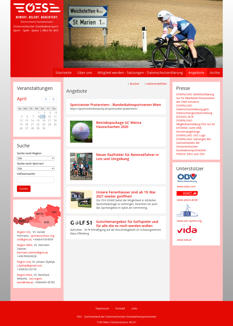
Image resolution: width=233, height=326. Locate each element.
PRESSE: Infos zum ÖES (190, 154)
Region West (24, 275)
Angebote (196, 72)
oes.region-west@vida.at (30, 280)
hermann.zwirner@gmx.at (32, 252)
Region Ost (23, 232)
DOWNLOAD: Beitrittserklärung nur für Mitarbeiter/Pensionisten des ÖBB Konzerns (195, 98)
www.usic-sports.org (189, 220)
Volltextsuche (26, 173)
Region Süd (24, 262)
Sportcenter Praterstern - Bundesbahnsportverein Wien (115, 104)
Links (134, 308)
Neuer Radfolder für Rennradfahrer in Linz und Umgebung (127, 156)
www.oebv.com (186, 186)
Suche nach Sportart (30, 163)
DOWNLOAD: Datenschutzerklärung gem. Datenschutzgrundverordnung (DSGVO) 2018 (194, 111)
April (21, 98)
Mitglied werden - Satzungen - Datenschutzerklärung (140, 72)
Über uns (84, 72)
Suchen (23, 188)
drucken (134, 83)
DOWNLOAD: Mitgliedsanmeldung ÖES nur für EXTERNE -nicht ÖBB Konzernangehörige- (195, 126)
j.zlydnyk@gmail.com (29, 265)
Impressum (102, 308)
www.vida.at (184, 240)
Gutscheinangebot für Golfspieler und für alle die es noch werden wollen (127, 223)
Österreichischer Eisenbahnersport (35, 26)
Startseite (64, 72)
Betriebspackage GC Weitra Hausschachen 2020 (118, 124)
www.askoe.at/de (187, 200)
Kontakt (120, 308)
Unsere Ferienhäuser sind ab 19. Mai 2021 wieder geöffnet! (126, 194)
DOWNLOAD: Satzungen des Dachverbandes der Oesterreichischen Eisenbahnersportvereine (193, 144)
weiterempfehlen (157, 83)
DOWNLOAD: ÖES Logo (190, 135)
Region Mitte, (25, 245)
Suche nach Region (29, 153)
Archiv (215, 72)
